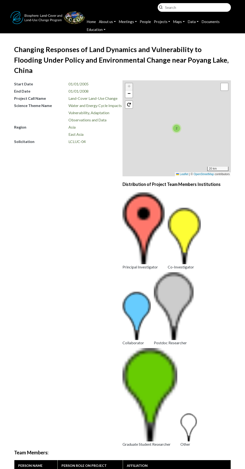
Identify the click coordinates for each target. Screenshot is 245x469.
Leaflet (182, 174)
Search (161, 6)
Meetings (126, 21)
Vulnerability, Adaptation (88, 112)
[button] (176, 128)
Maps (177, 21)
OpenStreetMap (204, 174)
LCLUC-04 (77, 141)
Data (192, 21)
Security (98, 441)
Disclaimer (122, 441)
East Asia (76, 134)
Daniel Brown (29, 250)
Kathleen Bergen (31, 260)
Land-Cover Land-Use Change (92, 98)
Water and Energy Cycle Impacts (95, 105)
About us (106, 21)
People (145, 21)
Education (95, 29)
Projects (160, 21)
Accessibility (150, 441)
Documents (210, 21)
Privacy (97, 435)
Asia (72, 127)
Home (91, 21)
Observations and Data (87, 120)
